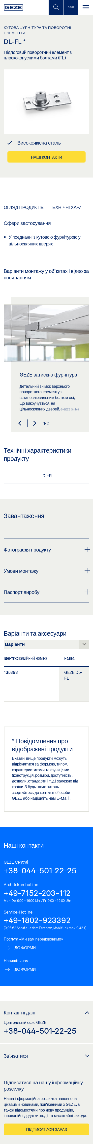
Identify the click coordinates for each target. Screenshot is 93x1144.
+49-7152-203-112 (37, 892)
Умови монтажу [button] (46, 571)
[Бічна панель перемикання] (70, 7)
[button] (19, 423)
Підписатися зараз (46, 1129)
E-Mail (63, 798)
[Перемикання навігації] (85, 7)
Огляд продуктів (23, 207)
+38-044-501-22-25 (40, 870)
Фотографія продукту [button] (46, 550)
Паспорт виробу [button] (46, 592)
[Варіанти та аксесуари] (46, 645)
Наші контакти (46, 157)
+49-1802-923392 (37, 920)
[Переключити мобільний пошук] (55, 7)
